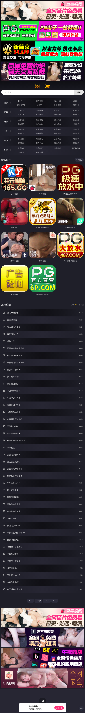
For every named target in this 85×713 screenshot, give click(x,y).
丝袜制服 (39, 114)
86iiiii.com (42, 86)
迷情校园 (21, 143)
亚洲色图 (39, 129)
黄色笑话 (57, 143)
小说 (6, 140)
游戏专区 (76, 101)
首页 (30, 600)
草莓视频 (57, 148)
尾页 (54, 600)
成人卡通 (57, 120)
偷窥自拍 (21, 129)
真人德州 (39, 101)
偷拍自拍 (39, 120)
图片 (6, 131)
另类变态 (76, 124)
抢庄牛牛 (76, 105)
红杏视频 (21, 152)
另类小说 (39, 143)
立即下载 (59, 708)
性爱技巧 (76, 143)
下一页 (46, 600)
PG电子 (21, 101)
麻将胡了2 (21, 105)
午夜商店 (39, 148)
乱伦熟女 (57, 124)
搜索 (79, 92)
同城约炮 (21, 148)
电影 (6, 121)
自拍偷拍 (39, 110)
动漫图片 (76, 129)
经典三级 (39, 124)
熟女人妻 (21, 114)
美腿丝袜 (21, 133)
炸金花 (39, 105)
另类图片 (76, 133)
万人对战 (57, 101)
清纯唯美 (39, 133)
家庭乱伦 (39, 139)
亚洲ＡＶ (21, 110)
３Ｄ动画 (76, 110)
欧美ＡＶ (57, 110)
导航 (6, 150)
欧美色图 (57, 129)
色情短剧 (39, 152)
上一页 (38, 600)
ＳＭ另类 (76, 114)
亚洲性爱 (21, 120)
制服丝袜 (21, 124)
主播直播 (57, 114)
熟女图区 (57, 133)
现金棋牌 (57, 105)
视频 (6, 112)
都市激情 (21, 139)
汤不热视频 (76, 148)
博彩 (6, 102)
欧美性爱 (76, 120)
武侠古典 (76, 139)
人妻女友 (57, 139)
